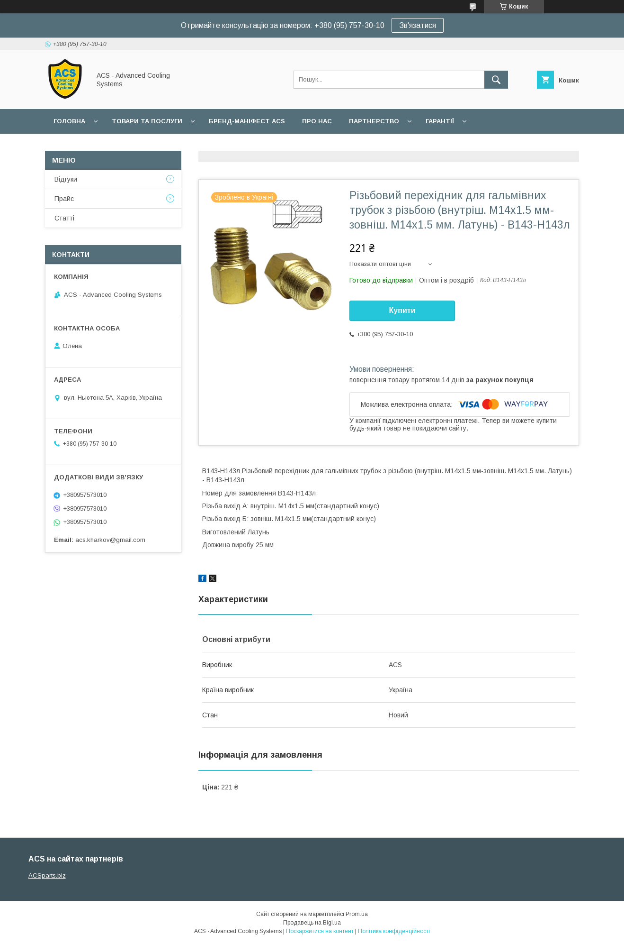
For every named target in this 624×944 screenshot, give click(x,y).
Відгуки (65, 179)
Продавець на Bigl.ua (312, 922)
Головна (69, 121)
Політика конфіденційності (394, 931)
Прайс (64, 198)
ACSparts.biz (47, 875)
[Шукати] (496, 80)
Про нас (317, 121)
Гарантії (440, 121)
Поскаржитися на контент (320, 931)
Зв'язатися (417, 25)
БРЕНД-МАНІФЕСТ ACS (247, 121)
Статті (64, 218)
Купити (402, 310)
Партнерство (374, 121)
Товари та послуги (147, 121)
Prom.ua (357, 914)
